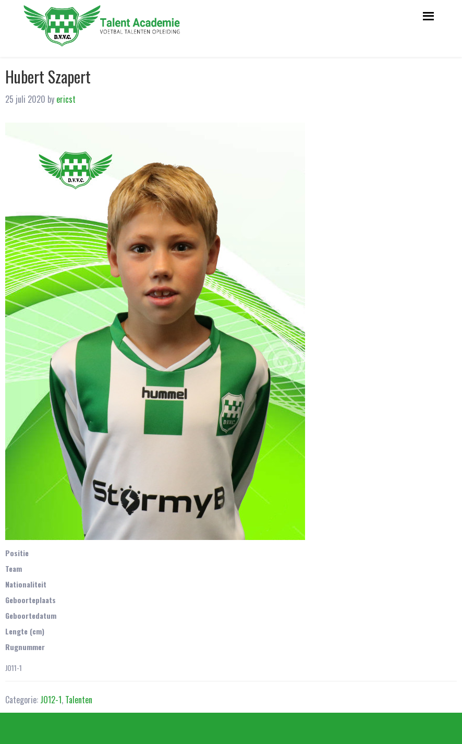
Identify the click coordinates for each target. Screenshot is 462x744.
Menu (427, 14)
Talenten (78, 699)
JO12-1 (51, 699)
